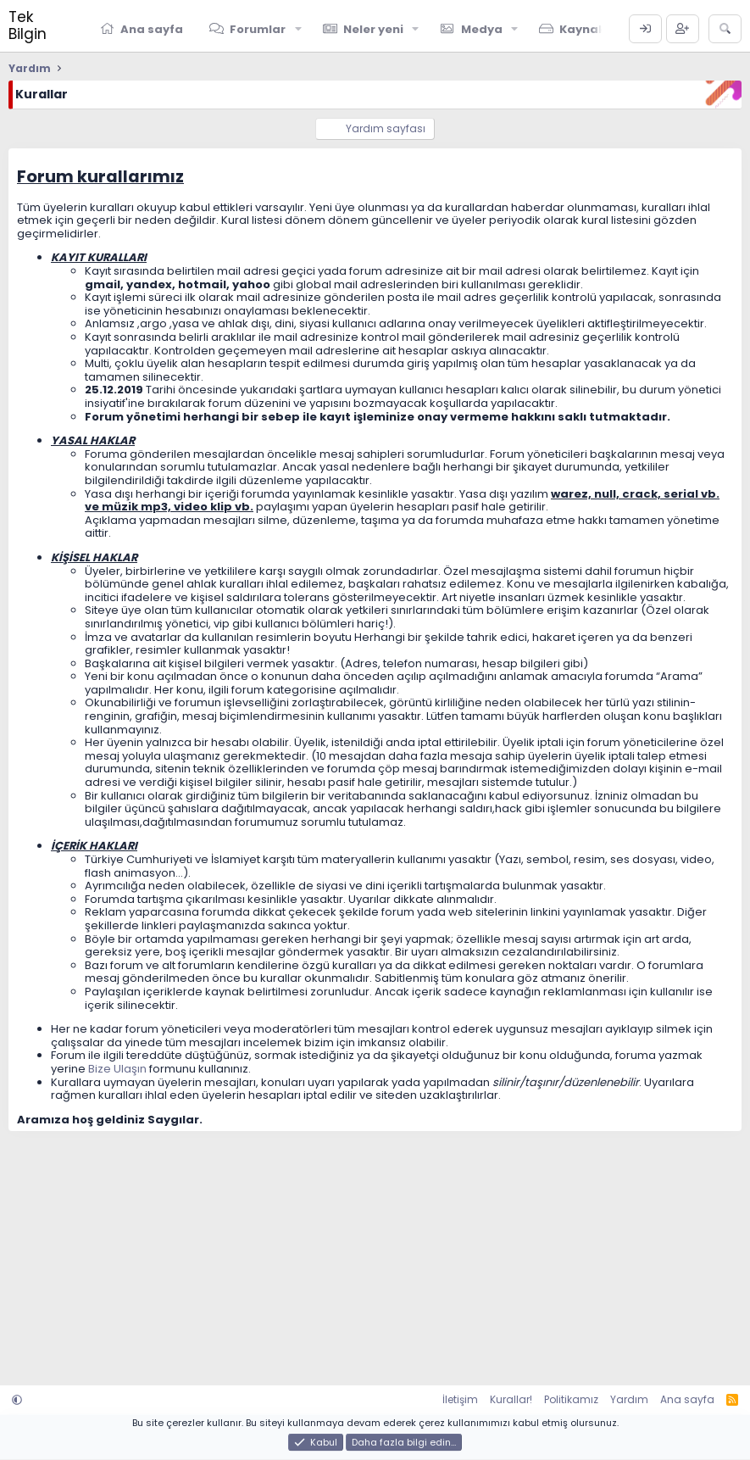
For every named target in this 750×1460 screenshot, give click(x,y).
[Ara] (725, 28)
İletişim (460, 1399)
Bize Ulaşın (117, 1069)
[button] (298, 28)
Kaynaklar (590, 29)
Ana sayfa (151, 29)
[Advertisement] (375, 1249)
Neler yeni (373, 29)
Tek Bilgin (27, 25)
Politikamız (571, 1399)
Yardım (629, 1399)
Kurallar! (511, 1399)
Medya (482, 29)
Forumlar (258, 29)
